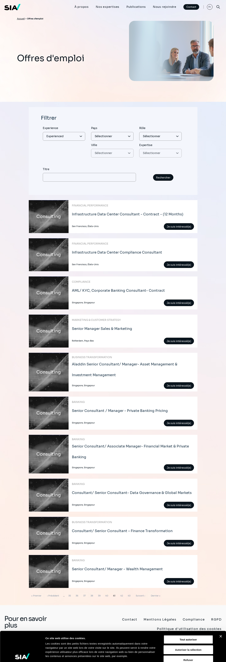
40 (107, 595)
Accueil (21, 18)
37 (85, 595)
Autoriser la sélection (188, 618)
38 (92, 595)
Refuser (188, 628)
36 (78, 595)
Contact (191, 6)
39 (100, 595)
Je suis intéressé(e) (179, 226)
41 (115, 595)
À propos (81, 7)
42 (122, 595)
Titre (46, 169)
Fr (210, 6)
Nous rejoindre (164, 7)
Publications (136, 7)
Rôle (142, 128)
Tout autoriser (188, 608)
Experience (50, 128)
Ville (94, 145)
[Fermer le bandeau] (220, 605)
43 (130, 595)
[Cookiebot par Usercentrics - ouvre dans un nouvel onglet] (22, 655)
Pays (94, 128)
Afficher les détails (190, 655)
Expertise (145, 145)
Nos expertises (107, 7)
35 (70, 595)
